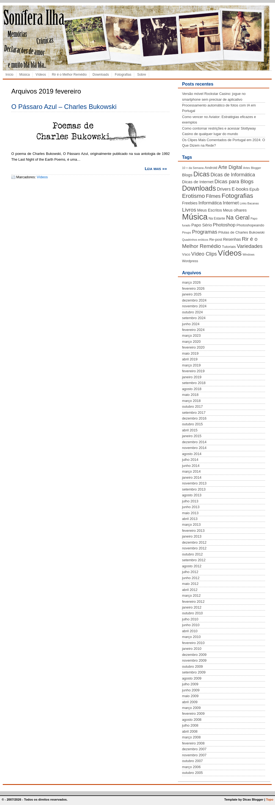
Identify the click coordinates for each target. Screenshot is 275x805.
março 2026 (191, 282)
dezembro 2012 (194, 542)
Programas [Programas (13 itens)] (204, 232)
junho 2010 (190, 625)
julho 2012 (190, 572)
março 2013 (191, 524)
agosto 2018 (191, 389)
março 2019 (191, 365)
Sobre (141, 74)
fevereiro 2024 (193, 330)
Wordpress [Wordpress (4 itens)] (190, 261)
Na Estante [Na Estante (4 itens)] (216, 218)
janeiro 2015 (191, 436)
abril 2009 (189, 702)
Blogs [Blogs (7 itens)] (187, 174)
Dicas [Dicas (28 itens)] (201, 174)
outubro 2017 (192, 406)
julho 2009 (190, 684)
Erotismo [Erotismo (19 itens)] (193, 196)
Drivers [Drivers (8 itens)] (224, 189)
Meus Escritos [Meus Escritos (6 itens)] (209, 210)
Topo (269, 799)
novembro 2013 (194, 483)
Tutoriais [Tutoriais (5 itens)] (229, 247)
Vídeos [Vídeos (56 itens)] (230, 253)
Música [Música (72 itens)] (195, 216)
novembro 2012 (194, 548)
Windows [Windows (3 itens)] (248, 254)
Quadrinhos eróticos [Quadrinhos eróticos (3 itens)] (195, 239)
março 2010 (191, 637)
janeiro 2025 (191, 294)
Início (9, 74)
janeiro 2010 (191, 649)
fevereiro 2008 (193, 743)
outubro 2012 (192, 554)
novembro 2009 (194, 660)
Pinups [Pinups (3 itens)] (186, 232)
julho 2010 (190, 619)
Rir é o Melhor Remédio (69, 74)
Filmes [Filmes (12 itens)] (213, 196)
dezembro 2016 (194, 418)
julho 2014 (190, 460)
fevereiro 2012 (193, 601)
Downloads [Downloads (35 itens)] (199, 188)
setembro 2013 (193, 489)
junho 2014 (190, 466)
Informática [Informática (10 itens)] (210, 203)
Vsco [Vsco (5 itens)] (186, 254)
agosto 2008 (191, 720)
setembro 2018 (193, 383)
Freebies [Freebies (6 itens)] (189, 203)
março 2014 (191, 471)
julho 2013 (190, 501)
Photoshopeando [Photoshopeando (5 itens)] (250, 225)
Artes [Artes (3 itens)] (246, 167)
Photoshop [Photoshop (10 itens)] (224, 225)
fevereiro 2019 (193, 371)
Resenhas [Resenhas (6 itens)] (232, 239)
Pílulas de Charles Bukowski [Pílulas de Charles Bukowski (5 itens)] (241, 232)
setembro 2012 (193, 560)
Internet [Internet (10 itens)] (231, 203)
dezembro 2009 (194, 655)
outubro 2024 (192, 312)
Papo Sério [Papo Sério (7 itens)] (201, 225)
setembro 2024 (193, 318)
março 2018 (191, 401)
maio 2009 (190, 696)
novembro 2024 (194, 306)
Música (24, 74)
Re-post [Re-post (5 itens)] (215, 239)
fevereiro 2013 (193, 531)
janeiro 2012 (191, 607)
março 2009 (191, 708)
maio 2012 (190, 584)
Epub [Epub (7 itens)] (254, 189)
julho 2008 (190, 725)
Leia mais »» (156, 168)
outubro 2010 (192, 613)
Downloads (101, 74)
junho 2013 (190, 507)
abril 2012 (189, 590)
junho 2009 (190, 690)
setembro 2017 (193, 412)
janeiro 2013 (191, 536)
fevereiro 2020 (193, 347)
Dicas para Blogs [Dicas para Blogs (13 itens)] (234, 181)
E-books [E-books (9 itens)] (240, 189)
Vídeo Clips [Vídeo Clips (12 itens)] (204, 254)
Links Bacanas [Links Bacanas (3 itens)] (249, 203)
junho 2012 (190, 578)
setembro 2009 (193, 672)
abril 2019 (189, 359)
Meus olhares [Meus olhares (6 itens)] (235, 210)
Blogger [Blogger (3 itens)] (256, 167)
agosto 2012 (191, 566)
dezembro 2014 (194, 442)
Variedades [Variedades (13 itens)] (250, 246)
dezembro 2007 (194, 749)
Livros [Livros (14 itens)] (189, 210)
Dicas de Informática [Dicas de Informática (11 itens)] (232, 174)
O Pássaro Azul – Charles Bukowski (64, 106)
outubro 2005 (192, 773)
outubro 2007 (192, 761)
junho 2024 (190, 324)
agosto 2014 (191, 454)
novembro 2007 (194, 755)
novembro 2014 (194, 448)
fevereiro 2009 (193, 713)
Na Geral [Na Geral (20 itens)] (237, 217)
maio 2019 (190, 353)
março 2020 (191, 341)
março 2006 (191, 767)
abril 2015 (189, 430)
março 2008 (191, 737)
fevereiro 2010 (193, 643)
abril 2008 (189, 731)
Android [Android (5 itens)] (211, 168)
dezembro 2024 (194, 300)
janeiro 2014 (191, 477)
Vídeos (41, 74)
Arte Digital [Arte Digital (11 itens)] (230, 167)
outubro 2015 (192, 424)
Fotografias (123, 74)
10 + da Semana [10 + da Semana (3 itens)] (193, 167)
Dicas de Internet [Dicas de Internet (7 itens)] (197, 181)
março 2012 (191, 595)
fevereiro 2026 (193, 288)
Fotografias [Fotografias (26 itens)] (237, 195)
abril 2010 (189, 631)
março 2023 (191, 335)
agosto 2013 (191, 495)
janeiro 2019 (191, 377)
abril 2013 (189, 519)
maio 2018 (190, 395)
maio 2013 (190, 513)
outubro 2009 (192, 666)
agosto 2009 (191, 678)
